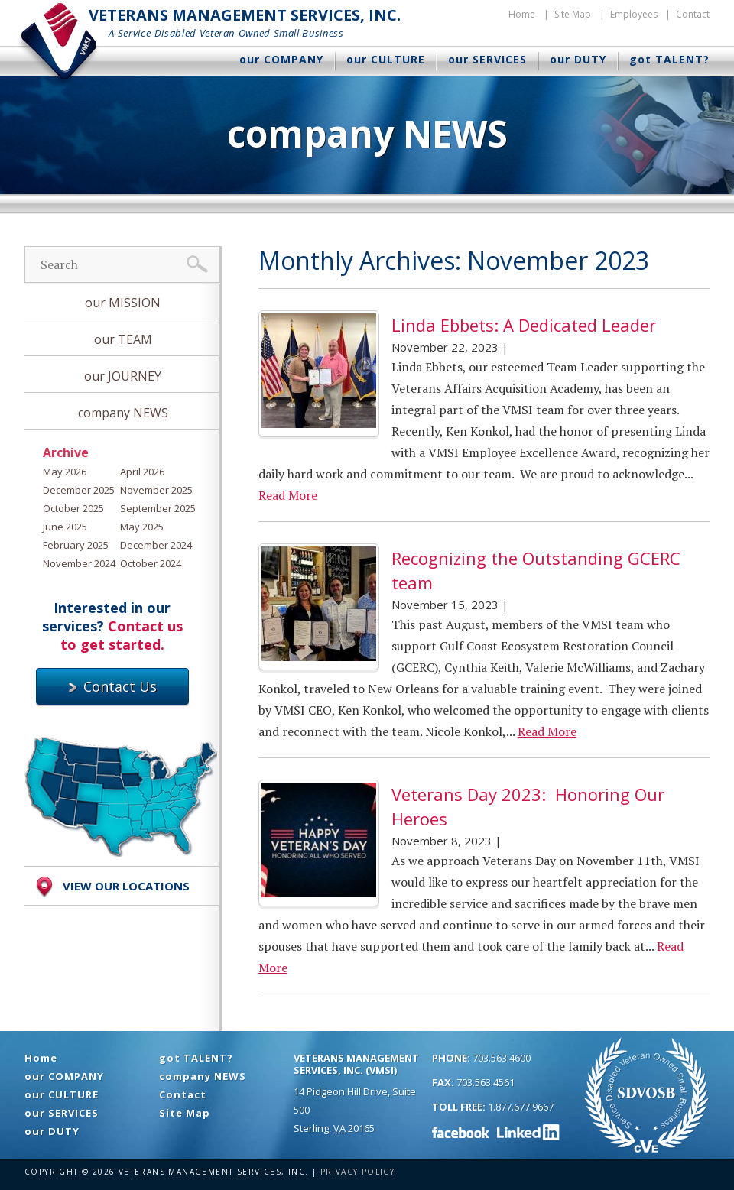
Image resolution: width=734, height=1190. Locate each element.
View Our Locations (111, 887)
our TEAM (123, 339)
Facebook (461, 1132)
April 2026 (142, 471)
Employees (634, 14)
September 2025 (158, 508)
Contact (693, 14)
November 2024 (79, 563)
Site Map (572, 14)
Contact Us (112, 686)
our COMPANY (281, 59)
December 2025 (79, 490)
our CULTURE (385, 59)
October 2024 (150, 563)
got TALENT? (669, 59)
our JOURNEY (122, 376)
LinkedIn (528, 1132)
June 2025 (65, 526)
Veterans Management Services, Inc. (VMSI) (356, 1064)
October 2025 (73, 508)
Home (521, 14)
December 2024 (156, 545)
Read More (287, 495)
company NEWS (123, 412)
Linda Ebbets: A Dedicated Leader (523, 324)
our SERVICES (487, 59)
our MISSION (123, 302)
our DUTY (578, 59)
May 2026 (64, 471)
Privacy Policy (357, 1171)
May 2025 (142, 526)
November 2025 (156, 490)
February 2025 (76, 545)
